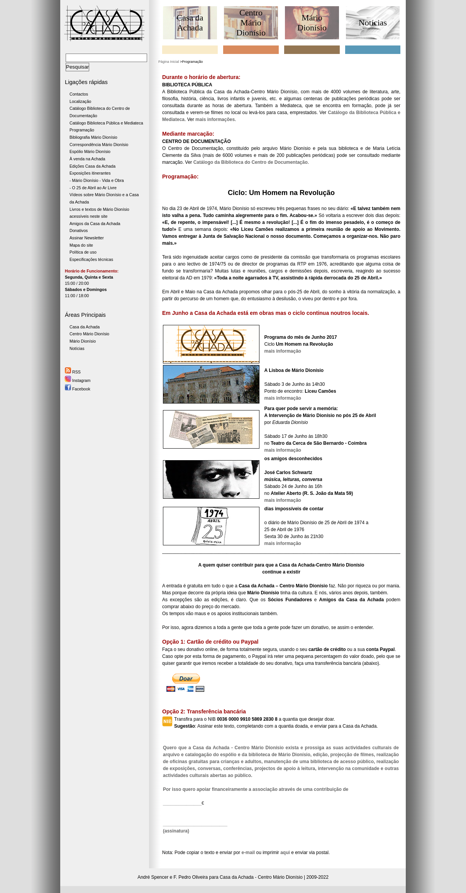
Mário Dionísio (82, 341)
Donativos (78, 230)
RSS (73, 372)
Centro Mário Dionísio (89, 333)
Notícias (77, 348)
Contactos (78, 94)
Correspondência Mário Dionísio (98, 144)
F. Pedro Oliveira (191, 877)
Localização (80, 101)
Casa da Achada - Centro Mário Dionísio (261, 877)
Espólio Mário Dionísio (89, 151)
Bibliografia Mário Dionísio (93, 137)
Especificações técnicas (91, 259)
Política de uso (83, 252)
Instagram (77, 380)
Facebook (77, 389)
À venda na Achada (87, 158)
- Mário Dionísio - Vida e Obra (96, 180)
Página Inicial (168, 62)
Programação (81, 130)
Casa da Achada (84, 327)
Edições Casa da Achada (92, 166)
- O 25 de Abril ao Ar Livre (93, 187)
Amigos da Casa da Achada (94, 223)
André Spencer (152, 877)
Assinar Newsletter (86, 237)
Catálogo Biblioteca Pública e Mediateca (106, 123)
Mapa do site (81, 245)
